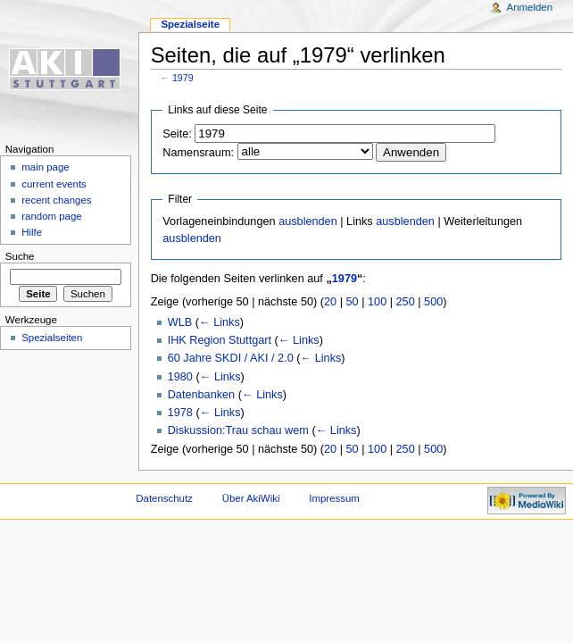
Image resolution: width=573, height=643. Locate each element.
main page (45, 167)
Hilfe (31, 232)
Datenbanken (201, 394)
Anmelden (530, 7)
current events (54, 184)
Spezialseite (190, 24)
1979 (183, 77)
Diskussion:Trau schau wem (238, 430)
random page (51, 216)
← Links (219, 322)
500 (433, 302)
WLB (180, 322)
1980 (180, 377)
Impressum (334, 498)
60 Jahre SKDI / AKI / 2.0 (231, 358)
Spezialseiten (51, 337)
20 (330, 302)
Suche (20, 256)
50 (352, 302)
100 (377, 302)
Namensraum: (198, 152)
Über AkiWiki (251, 498)
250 (405, 302)
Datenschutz (164, 498)
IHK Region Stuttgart (219, 340)
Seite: (176, 134)
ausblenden (307, 221)
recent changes (56, 200)
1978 (180, 412)
